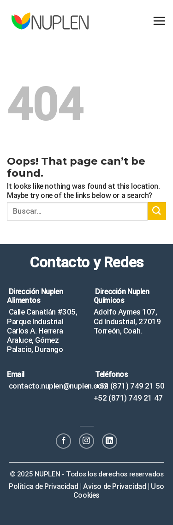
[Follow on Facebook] (63, 441)
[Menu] (159, 21)
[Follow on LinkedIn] (109, 441)
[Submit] (157, 211)
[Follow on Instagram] (86, 441)
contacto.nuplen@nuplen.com (57, 385)
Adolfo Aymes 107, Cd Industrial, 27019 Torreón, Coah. (127, 321)
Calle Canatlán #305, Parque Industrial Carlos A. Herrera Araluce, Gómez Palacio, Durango (42, 330)
